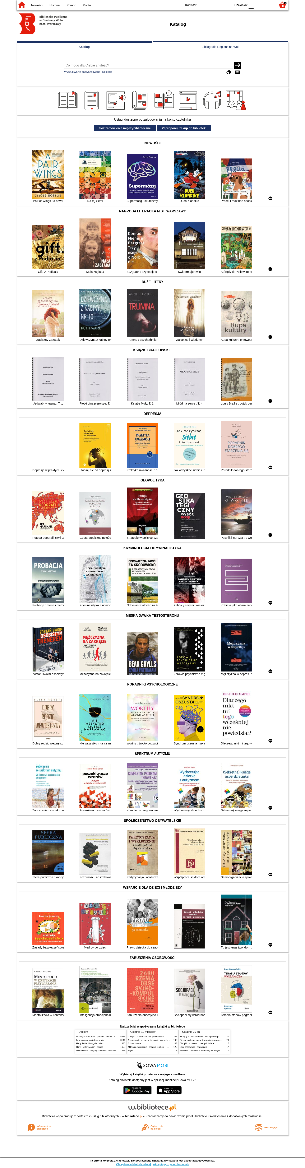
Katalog (84, 47)
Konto (87, 5)
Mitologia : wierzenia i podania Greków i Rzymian (99, 1036)
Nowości (36, 5)
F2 (268, 4)
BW (210, 4)
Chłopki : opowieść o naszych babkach (146, 1036)
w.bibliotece (132, 1116)
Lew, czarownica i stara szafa (90, 1040)
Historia (55, 5)
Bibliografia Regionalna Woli (220, 47)
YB (219, 4)
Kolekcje (107, 71)
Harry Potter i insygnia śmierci (90, 1043)
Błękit (130, 1050)
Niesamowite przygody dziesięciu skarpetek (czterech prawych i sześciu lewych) (113, 1050)
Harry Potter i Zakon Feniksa (89, 1047)
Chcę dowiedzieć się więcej (133, 1164)
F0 (251, 4)
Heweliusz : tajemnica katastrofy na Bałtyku (200, 1050)
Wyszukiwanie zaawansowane (82, 71)
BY (227, 4)
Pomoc (71, 5)
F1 (258, 4)
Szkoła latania (134, 1043)
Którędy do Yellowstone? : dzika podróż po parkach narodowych (210, 1036)
